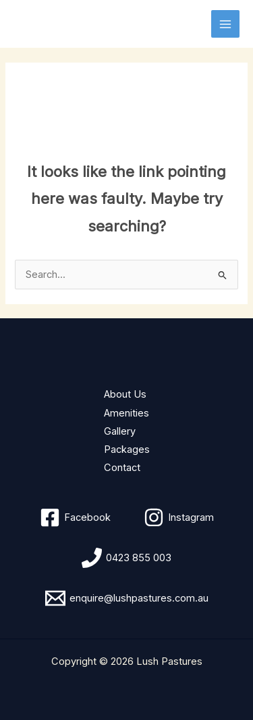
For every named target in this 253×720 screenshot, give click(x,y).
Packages (127, 449)
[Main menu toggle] (225, 24)
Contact (122, 468)
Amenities (126, 413)
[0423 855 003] (126, 558)
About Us (125, 394)
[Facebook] (75, 517)
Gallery (120, 431)
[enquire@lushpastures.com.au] (127, 598)
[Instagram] (179, 517)
